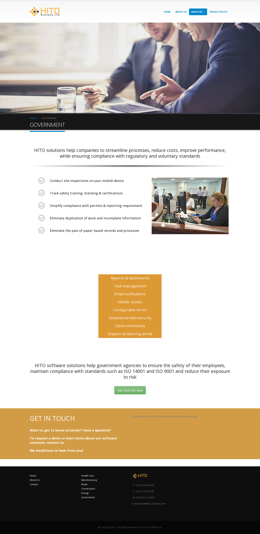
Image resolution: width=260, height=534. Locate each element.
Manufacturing (89, 480)
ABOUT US (181, 11)
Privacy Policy (219, 11)
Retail (84, 484)
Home (33, 475)
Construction (88, 488)
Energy (85, 493)
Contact (34, 484)
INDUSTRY (197, 11)
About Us (35, 480)
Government (88, 497)
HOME (167, 11)
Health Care (87, 475)
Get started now (130, 390)
